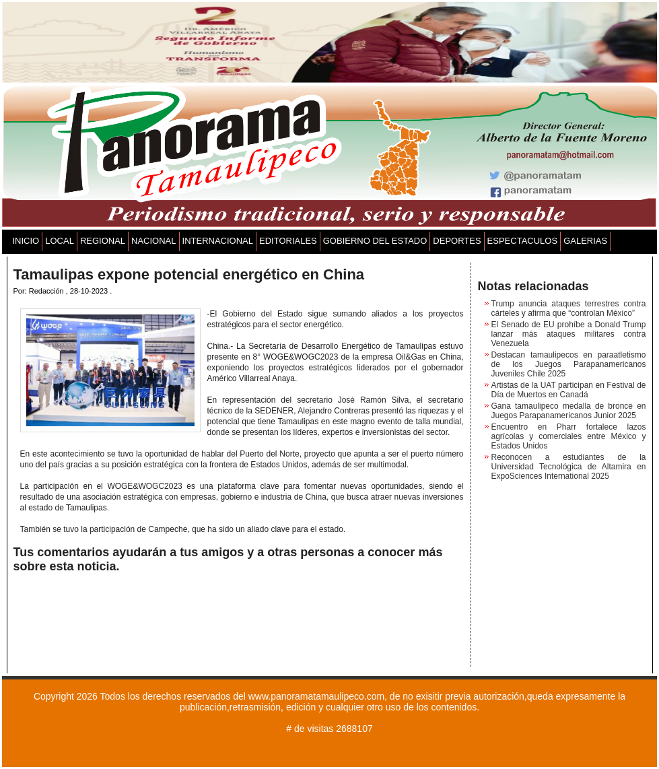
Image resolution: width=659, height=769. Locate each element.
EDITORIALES (288, 241)
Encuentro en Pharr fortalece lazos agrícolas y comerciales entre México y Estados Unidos (568, 436)
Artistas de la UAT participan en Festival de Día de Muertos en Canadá (568, 389)
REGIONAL (102, 241)
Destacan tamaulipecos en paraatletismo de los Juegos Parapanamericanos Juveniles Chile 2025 (568, 364)
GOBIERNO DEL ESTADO (375, 241)
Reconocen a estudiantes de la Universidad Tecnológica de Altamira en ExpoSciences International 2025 (568, 467)
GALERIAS (585, 241)
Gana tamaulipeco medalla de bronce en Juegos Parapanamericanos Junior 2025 (568, 410)
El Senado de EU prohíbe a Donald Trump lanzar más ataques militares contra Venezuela (568, 334)
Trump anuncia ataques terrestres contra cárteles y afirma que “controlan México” (568, 308)
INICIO (26, 241)
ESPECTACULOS (522, 241)
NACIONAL (153, 241)
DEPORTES (457, 241)
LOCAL (59, 241)
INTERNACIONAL (217, 241)
